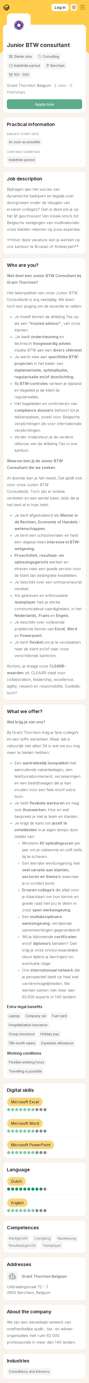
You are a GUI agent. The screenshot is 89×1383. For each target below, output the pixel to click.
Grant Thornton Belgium (29, 85)
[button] (82, 7)
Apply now (44, 104)
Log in (60, 7)
